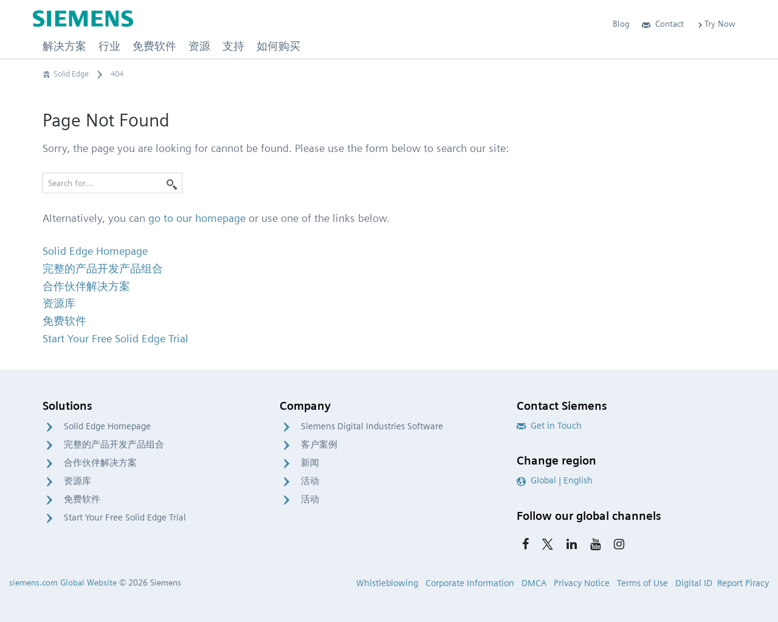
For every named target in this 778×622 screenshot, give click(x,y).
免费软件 (82, 499)
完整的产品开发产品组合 (114, 444)
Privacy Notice (582, 583)
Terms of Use (642, 583)
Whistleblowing (387, 583)
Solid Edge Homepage (107, 426)
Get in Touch (549, 425)
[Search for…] (112, 183)
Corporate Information (469, 583)
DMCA (534, 583)
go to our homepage (197, 218)
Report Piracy (743, 583)
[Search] (172, 183)
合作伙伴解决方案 (100, 462)
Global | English (555, 480)
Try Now (715, 24)
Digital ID (693, 583)
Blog (621, 24)
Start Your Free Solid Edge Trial (125, 517)
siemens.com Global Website (63, 582)
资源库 (77, 480)
